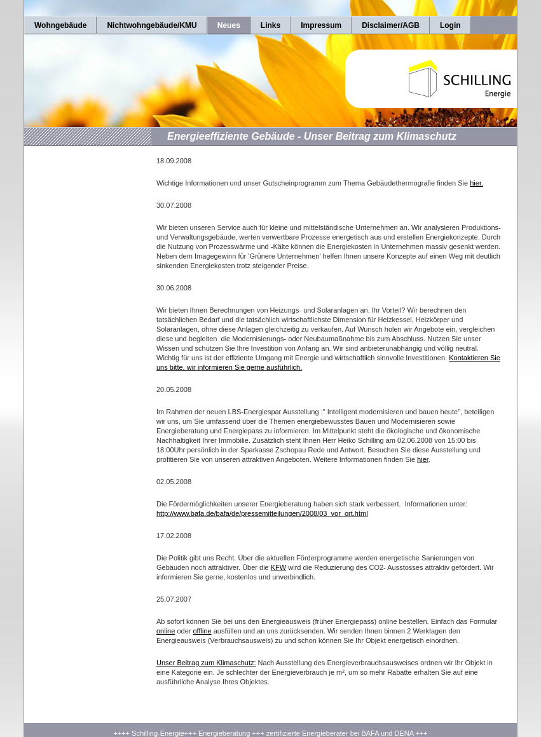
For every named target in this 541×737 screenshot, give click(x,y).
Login (450, 25)
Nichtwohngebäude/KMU (151, 25)
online (165, 631)
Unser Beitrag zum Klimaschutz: (206, 662)
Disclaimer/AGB (391, 25)
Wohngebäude (60, 25)
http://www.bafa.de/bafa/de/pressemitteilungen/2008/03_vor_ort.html (262, 513)
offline (202, 631)
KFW (278, 567)
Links (270, 25)
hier (422, 459)
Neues (228, 25)
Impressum (321, 25)
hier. (476, 183)
